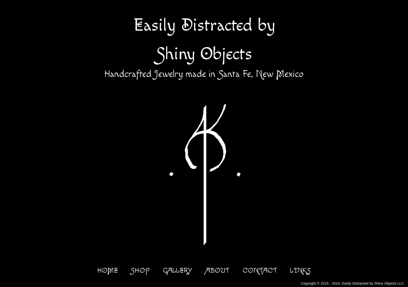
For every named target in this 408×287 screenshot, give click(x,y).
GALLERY (177, 270)
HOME (107, 270)
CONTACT (260, 270)
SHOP (140, 270)
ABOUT (218, 270)
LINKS (300, 270)
